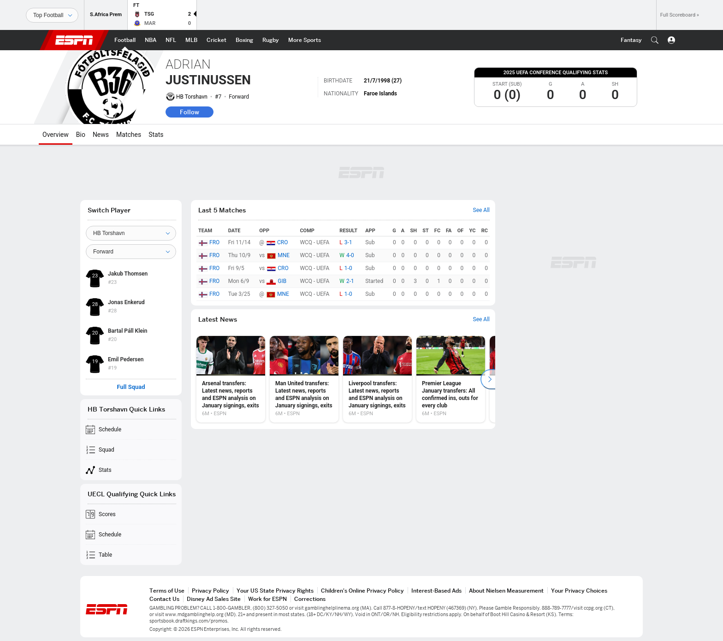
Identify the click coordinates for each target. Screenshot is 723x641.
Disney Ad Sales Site (214, 598)
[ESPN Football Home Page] (125, 40)
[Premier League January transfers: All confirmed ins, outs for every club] (450, 379)
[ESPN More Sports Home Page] (304, 40)
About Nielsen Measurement (506, 590)
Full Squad (131, 387)
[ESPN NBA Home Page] (150, 40)
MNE (284, 255)
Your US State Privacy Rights (275, 590)
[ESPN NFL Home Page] (171, 40)
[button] (654, 40)
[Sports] (52, 15)
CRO (282, 242)
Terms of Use (166, 590)
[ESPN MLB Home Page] (191, 40)
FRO (214, 242)
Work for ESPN (267, 598)
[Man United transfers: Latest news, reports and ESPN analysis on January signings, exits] (304, 379)
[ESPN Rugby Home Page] (270, 40)
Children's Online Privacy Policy (362, 590)
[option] (230, 379)
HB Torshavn (191, 97)
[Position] (131, 252)
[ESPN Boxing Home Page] (244, 40)
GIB (282, 281)
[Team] (131, 233)
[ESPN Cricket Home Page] (216, 40)
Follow (189, 112)
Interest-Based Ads (436, 590)
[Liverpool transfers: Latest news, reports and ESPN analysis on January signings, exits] (377, 379)
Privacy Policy (210, 590)
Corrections (310, 598)
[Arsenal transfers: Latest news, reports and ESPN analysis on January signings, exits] (230, 379)
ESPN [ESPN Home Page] (74, 40)
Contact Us (164, 598)
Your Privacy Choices (579, 590)
